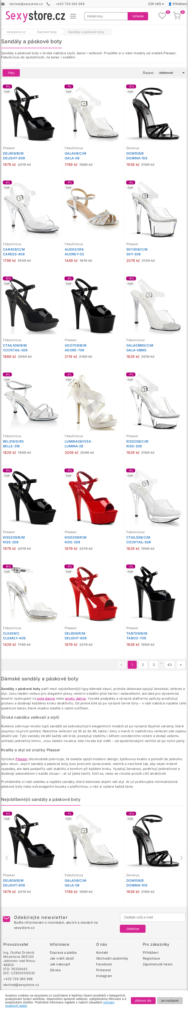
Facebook (104, 964)
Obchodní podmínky (112, 958)
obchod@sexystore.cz (21, 985)
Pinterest (103, 970)
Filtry (11, 73)
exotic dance (75, 698)
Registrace (151, 958)
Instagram (104, 976)
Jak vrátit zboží (62, 958)
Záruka (55, 970)
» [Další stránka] (181, 665)
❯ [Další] (181, 857)
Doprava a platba (63, 952)
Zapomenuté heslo (157, 964)
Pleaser (22, 759)
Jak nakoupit (60, 964)
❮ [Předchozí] (7, 857)
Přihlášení (180, 4)
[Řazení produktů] (170, 73)
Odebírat (132, 929)
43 (169, 665)
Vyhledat (138, 16)
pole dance (46, 698)
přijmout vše (143, 1000)
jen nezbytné (170, 1000)
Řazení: (148, 73)
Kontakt (102, 952)
